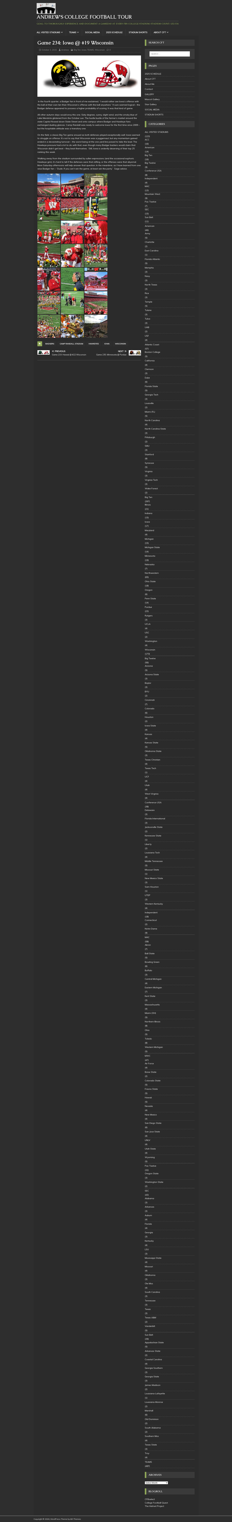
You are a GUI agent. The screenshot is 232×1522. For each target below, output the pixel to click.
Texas (148, 1309)
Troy (147, 1453)
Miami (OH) (150, 1013)
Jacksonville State (154, 827)
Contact (149, 89)
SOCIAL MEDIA (92, 32)
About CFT (160, 32)
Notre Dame (151, 928)
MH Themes (75, 1519)
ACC (147, 139)
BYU (147, 691)
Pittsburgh (150, 437)
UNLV (147, 1140)
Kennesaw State (153, 835)
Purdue (148, 607)
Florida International (155, 818)
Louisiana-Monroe (154, 1402)
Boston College (152, 352)
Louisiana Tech (152, 852)
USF (147, 335)
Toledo (148, 1038)
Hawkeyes (94, 344)
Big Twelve (150, 163)
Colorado (149, 708)
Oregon (148, 590)
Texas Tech (150, 768)
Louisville (149, 403)
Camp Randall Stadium (71, 344)
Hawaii (148, 1097)
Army (147, 233)
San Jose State (152, 1131)
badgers (49, 344)
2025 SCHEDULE (114, 32)
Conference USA (153, 170)
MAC (147, 186)
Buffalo (148, 970)
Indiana (148, 513)
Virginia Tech (151, 480)
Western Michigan (154, 1047)
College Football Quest (156, 1502)
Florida (148, 1224)
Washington (151, 641)
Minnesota (150, 555)
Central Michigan (153, 979)
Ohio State (150, 581)
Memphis (149, 267)
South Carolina (152, 1292)
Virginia (148, 471)
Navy (147, 276)
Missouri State (152, 869)
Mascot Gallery (152, 99)
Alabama (149, 1198)
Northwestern (152, 573)
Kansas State (151, 742)
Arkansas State (152, 1351)
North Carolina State (155, 428)
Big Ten (77, 50)
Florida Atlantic (152, 259)
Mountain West (152, 194)
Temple (148, 301)
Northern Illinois (152, 1021)
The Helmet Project (154, 1506)
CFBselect (150, 1499)
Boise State (150, 1072)
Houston (149, 717)
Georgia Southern (154, 1368)
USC (147, 632)
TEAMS (72, 32)
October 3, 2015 (49, 50)
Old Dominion (152, 1419)
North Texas (151, 284)
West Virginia (151, 793)
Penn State (150, 598)
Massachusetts (152, 1004)
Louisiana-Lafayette (155, 1393)
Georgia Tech (151, 394)
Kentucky (149, 1240)
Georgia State (152, 1376)
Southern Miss (152, 1436)
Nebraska (149, 564)
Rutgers (149, 615)
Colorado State (153, 1080)
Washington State (154, 1182)
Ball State (150, 953)
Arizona (149, 666)
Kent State (150, 996)
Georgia (149, 1232)
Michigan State (152, 547)
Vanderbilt (150, 1326)
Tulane (148, 310)
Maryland (149, 530)
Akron (148, 945)
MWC (147, 1055)
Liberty (148, 844)
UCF (147, 776)
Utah (147, 785)
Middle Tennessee (154, 861)
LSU (147, 1249)
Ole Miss (149, 1283)
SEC (147, 209)
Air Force (149, 1063)
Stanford (149, 454)
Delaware (150, 810)
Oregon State (152, 1173)
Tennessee (150, 1300)
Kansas (148, 734)
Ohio (147, 1030)
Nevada (149, 1106)
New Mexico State (154, 878)
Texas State (151, 1444)
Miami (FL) (150, 411)
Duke (147, 377)
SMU (147, 445)
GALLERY (149, 94)
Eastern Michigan (153, 987)
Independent (151, 178)
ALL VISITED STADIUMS (48, 32)
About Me (149, 84)
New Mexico (151, 1114)
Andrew (65, 50)
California (150, 360)
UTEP (147, 895)
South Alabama (153, 1427)
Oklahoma (150, 1275)
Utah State (150, 1148)
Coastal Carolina (153, 1359)
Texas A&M (150, 1317)
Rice (147, 293)
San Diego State (153, 1123)
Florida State (151, 386)
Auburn (148, 1215)
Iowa (84, 50)
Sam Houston (152, 886)
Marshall (149, 1410)
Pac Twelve (150, 201)
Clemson (149, 369)
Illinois (148, 504)
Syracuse (149, 463)
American (149, 147)
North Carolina (152, 420)
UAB (147, 327)
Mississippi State (153, 1258)
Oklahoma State (153, 751)
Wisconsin (100, 50)
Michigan (149, 539)
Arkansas (149, 1206)
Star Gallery (151, 104)
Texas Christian (152, 759)
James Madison (152, 1385)
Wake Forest (151, 488)
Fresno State (151, 1089)
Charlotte (149, 242)
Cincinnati (150, 700)
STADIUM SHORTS (138, 32)
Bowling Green (152, 962)
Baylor (148, 683)
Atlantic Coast (152, 344)
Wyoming (150, 1157)
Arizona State (152, 674)
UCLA (147, 624)
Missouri (149, 1266)
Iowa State (150, 725)
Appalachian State (154, 1342)
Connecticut (151, 920)
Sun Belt (149, 217)
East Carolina (151, 250)
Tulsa (147, 318)
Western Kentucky (154, 903)
